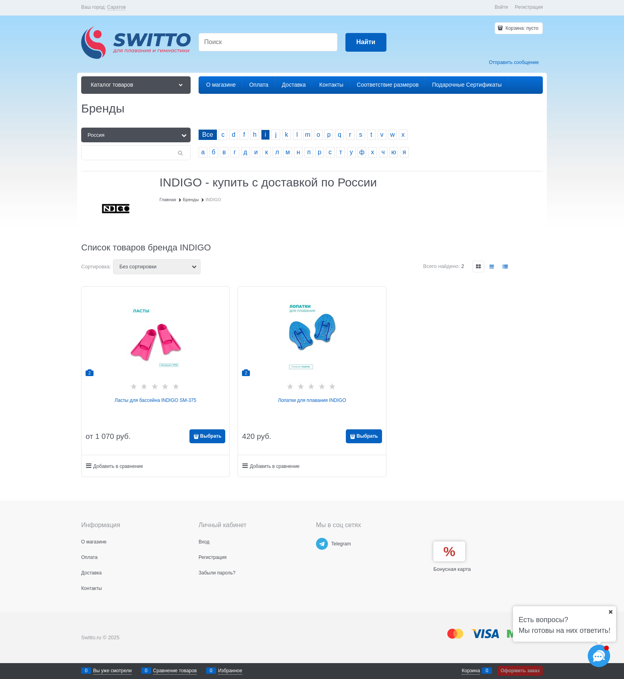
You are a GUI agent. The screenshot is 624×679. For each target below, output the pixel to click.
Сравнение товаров (175, 670)
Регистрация (529, 7)
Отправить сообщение (514, 62)
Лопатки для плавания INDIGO (312, 400)
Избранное (230, 670)
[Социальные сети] (599, 656)
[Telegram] (322, 544)
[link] (116, 7)
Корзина (471, 670)
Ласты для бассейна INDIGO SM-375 (155, 400)
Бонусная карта (452, 569)
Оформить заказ (520, 670)
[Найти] (365, 42)
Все (207, 134)
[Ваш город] (610, 612)
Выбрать (211, 436)
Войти (501, 7)
